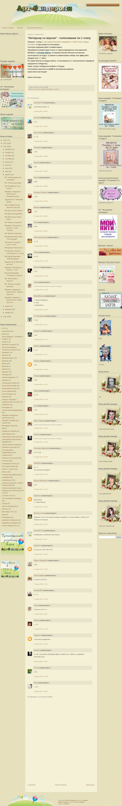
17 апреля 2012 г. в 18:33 (41, 569)
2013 (5, 143)
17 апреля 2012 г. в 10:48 (41, 309)
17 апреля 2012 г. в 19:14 (41, 584)
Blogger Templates (63, 802)
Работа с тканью (8, 469)
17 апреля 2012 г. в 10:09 (41, 261)
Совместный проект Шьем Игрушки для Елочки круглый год (12, 490)
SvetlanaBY (38, 590)
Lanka (36, 282)
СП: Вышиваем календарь (11, 498)
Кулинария (6, 407)
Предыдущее (90, 785)
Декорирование (8, 358)
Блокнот (5, 342)
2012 (5, 146)
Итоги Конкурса (7, 394)
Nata (35, 222)
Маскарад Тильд (8, 426)
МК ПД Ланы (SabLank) (13, 233)
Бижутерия (6, 331)
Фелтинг (5, 509)
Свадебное (6, 477)
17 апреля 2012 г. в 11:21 (41, 324)
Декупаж (5, 361)
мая (6, 171)
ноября (7, 152)
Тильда (4, 503)
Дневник (5, 366)
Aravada (37, 118)
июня (7, 168)
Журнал (5, 369)
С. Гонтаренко (39, 316)
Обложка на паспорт (9, 447)
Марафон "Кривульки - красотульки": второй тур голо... (13, 300)
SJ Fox (36, 668)
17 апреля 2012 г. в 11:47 (41, 354)
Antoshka (37, 148)
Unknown (37, 496)
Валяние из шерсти (9, 344)
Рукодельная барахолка (34, 28)
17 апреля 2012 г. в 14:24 (41, 474)
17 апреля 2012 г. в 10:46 (41, 289)
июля (7, 165)
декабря (8, 149)
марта (7, 306)
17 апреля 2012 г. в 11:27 (41, 339)
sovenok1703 (39, 103)
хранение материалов (10, 520)
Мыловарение (7, 434)
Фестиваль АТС (8, 512)
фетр (4, 514)
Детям (4, 363)
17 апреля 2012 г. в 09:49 (41, 216)
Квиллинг (5, 397)
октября (8, 156)
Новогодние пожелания (10, 437)
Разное (4, 472)
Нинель (37, 207)
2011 (5, 316)
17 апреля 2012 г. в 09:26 (41, 186)
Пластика (5, 461)
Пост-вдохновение (9, 466)
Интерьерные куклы (9, 388)
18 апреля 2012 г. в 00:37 (41, 661)
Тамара (36, 361)
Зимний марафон (8, 377)
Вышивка (5, 352)
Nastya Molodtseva (41, 481)
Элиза (36, 252)
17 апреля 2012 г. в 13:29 (41, 442)
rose (35, 406)
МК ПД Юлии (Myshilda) (13, 214)
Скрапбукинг (6, 480)
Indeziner (66, 803)
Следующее (32, 785)
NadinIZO (37, 463)
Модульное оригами (9, 431)
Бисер (4, 334)
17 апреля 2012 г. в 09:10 (41, 171)
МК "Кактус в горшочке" (13, 222)
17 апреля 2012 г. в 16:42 (41, 506)
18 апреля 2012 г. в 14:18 (41, 676)
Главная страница (8, 28)
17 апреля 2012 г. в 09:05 (41, 141)
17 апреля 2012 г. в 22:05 (41, 644)
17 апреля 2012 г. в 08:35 (41, 111)
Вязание (5, 355)
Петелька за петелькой (10, 458)
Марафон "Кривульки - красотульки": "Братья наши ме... (14, 292)
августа (8, 162)
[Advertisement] (46, 766)
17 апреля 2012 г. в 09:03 (41, 126)
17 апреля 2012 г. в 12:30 (41, 399)
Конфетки (5, 404)
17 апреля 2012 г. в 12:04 (41, 369)
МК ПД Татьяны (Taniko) (13, 211)
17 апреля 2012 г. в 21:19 (41, 629)
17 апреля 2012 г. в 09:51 (41, 231)
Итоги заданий (7, 391)
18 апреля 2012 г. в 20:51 (41, 691)
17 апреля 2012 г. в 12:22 (41, 384)
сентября (8, 159)
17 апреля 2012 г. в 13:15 (41, 414)
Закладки (5, 374)
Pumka (36, 376)
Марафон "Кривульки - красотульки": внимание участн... (13, 194)
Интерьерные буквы (9, 383)
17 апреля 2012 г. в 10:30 (41, 276)
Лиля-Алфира (39, 421)
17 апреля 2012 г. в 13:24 (41, 428)
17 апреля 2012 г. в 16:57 (41, 539)
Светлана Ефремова (41, 448)
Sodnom (37, 434)
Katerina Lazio (39, 513)
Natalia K (37, 331)
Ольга (36, 177)
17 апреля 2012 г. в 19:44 (41, 599)
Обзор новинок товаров (10, 445)
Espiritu (37, 346)
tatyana (36, 162)
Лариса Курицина (40, 560)
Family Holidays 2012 (9, 526)
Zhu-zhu (37, 267)
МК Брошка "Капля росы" (14, 248)
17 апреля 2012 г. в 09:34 (41, 201)
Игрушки (5, 380)
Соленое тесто (7, 495)
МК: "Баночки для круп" (13, 183)
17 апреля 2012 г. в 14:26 (41, 489)
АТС (3, 328)
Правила (20, 28)
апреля (7, 175)
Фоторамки (6, 517)
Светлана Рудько (40, 237)
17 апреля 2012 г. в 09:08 (41, 156)
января (7, 312)
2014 (5, 140)
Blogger (85, 800)
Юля (35, 683)
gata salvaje (38, 133)
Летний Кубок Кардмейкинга (12, 410)
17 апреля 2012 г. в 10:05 (41, 246)
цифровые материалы (10, 523)
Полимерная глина (9, 463)
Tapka (36, 391)
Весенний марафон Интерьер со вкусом (46, 89)
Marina (36, 620)
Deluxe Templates (80, 802)
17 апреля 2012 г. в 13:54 (41, 457)
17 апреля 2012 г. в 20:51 (41, 614)
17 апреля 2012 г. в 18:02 (41, 554)
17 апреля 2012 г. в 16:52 (41, 524)
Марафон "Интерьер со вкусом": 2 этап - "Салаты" (13, 228)
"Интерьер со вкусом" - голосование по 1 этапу (59, 38)
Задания (5, 372)
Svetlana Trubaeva (40, 192)
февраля (8, 309)
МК (3, 428)
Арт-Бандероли (71, 800)
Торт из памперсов (9, 506)
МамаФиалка (39, 296)
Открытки (5, 455)
